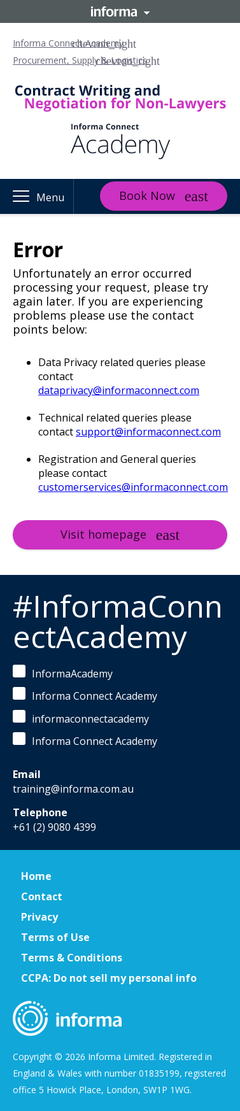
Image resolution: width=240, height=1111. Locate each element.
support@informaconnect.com (148, 432)
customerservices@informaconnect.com (133, 487)
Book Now (147, 195)
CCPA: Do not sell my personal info (109, 978)
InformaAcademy (63, 673)
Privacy (39, 917)
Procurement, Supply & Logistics (80, 60)
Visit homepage (103, 534)
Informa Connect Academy (68, 43)
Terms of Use (55, 937)
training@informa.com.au (73, 789)
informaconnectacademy (81, 718)
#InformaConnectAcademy (118, 621)
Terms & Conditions (71, 958)
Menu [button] (50, 197)
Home (36, 876)
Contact (41, 896)
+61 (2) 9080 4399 (54, 827)
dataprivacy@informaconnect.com (118, 390)
